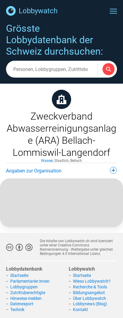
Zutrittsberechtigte (27, 292)
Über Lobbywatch (89, 298)
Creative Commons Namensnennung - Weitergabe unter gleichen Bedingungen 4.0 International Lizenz (76, 249)
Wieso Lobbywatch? (92, 281)
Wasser (47, 161)
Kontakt (80, 309)
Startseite (19, 275)
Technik (17, 309)
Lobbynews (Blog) (90, 303)
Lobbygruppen (24, 286)
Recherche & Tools (90, 286)
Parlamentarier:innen (29, 281)
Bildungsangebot (89, 292)
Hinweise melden (26, 298)
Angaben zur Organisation (61, 170)
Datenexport (21, 303)
